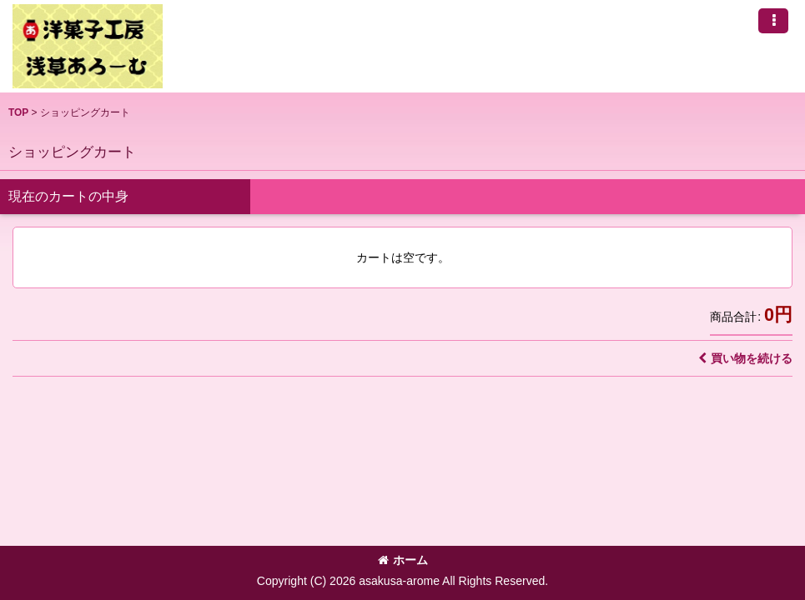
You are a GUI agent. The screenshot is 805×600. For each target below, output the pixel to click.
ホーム (403, 560)
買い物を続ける (745, 358)
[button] (773, 20)
